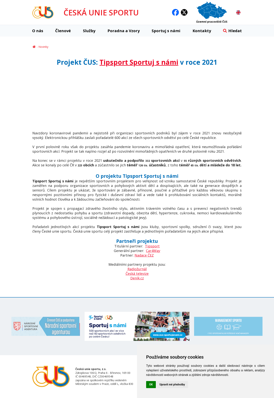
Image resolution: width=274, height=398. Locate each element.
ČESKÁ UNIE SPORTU (101, 12)
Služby (89, 30)
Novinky (43, 47)
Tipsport (152, 246)
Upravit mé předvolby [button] (172, 384)
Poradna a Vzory (124, 30)
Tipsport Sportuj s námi (139, 62)
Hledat (232, 30)
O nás (37, 30)
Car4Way (153, 250)
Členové (63, 30)
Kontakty (202, 30)
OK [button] (151, 384)
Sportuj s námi (166, 30)
